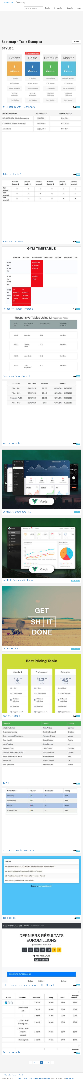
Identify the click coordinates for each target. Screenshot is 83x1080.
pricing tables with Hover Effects (19, 107)
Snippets (59, 8)
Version (77, 42)
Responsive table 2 (12, 443)
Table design (9, 918)
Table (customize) (12, 174)
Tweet (21, 1075)
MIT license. (70, 1078)
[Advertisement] (41, 20)
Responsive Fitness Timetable (18, 308)
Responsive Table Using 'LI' (16, 376)
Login (79, 8)
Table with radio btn (13, 241)
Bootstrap (20, 2)
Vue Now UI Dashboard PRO (17, 511)
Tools (48, 8)
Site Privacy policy (32, 1078)
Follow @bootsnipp (10, 1075)
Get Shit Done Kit (11, 648)
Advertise (47, 1078)
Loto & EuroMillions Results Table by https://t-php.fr (29, 985)
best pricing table (11, 716)
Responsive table (11, 1052)
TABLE (6, 783)
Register (70, 8)
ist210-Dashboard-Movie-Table (18, 850)
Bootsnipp (7, 3)
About (41, 1078)
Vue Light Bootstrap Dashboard (18, 580)
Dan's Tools (21, 1078)
